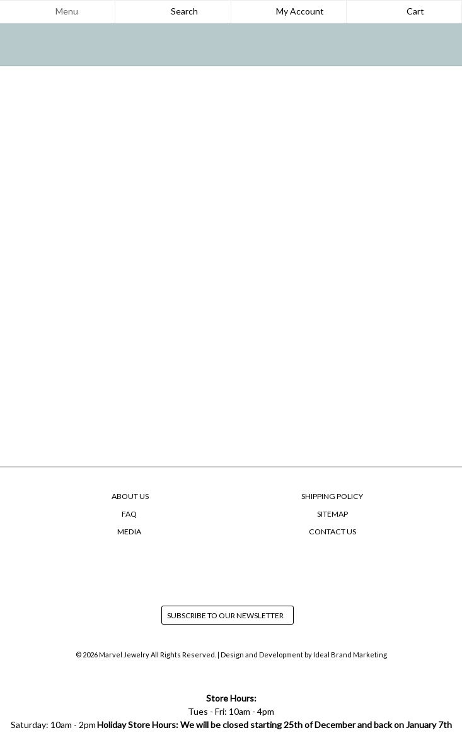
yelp (255, 569)
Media (129, 531)
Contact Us (332, 531)
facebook (207, 569)
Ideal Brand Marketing (350, 654)
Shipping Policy (332, 496)
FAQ (129, 514)
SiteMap (332, 514)
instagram (231, 569)
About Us (130, 496)
